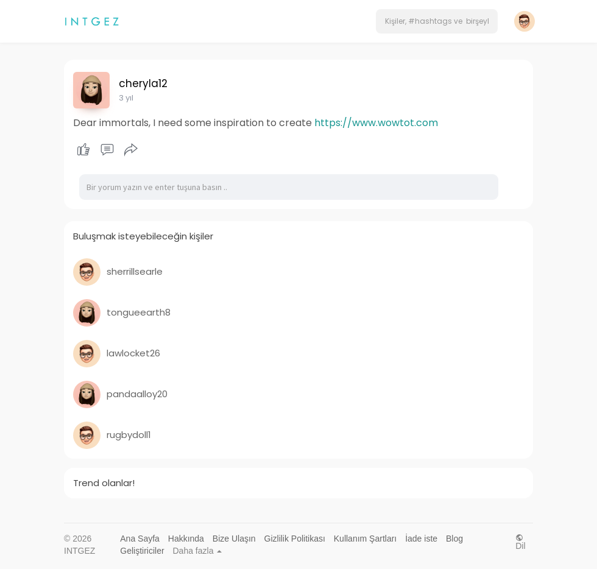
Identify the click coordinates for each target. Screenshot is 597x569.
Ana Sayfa (140, 538)
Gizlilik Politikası (294, 538)
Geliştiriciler (142, 551)
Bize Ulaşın (234, 538)
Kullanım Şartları (365, 538)
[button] (437, 21)
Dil (520, 542)
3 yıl (126, 98)
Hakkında (186, 538)
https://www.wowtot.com (376, 123)
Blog (454, 538)
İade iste (421, 538)
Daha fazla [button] (197, 550)
